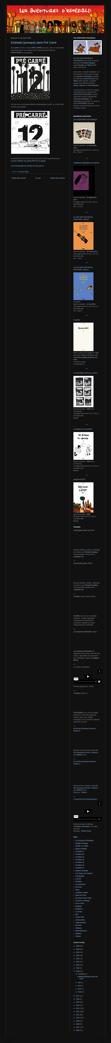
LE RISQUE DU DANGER (82, 429)
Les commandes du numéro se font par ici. (27, 166)
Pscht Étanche (93, 85)
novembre (81, 974)
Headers (78, 934)
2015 (78, 1002)
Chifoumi (78, 928)
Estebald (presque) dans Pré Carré (33, 42)
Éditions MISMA (81, 849)
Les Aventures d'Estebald (82, 632)
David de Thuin (80, 895)
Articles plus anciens (57, 178)
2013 (78, 1008)
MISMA (79, 755)
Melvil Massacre (81, 931)
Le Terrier (78, 912)
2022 (78, 959)
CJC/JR (78, 879)
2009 (78, 1021)
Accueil (38, 178)
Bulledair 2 (79, 909)
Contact (78, 936)
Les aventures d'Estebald (84, 840)
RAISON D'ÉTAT (89, 79)
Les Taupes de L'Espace (84, 873)
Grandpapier (79, 876)
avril (79, 986)
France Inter (79, 917)
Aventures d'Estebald (84, 76)
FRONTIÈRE (16, 53)
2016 (78, 999)
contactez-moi (78, 557)
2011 (78, 1015)
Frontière (76, 596)
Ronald (81, 65)
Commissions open (80, 563)
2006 (88, 409)
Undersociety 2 (80, 923)
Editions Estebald (81, 871)
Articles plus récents (19, 178)
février (80, 992)
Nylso (77, 890)
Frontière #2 (79, 854)
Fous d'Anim (79, 903)
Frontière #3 (79, 857)
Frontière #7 (79, 868)
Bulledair (78, 906)
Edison (83, 792)
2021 (78, 962)
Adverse (82, 85)
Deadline (78, 881)
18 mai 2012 (91, 304)
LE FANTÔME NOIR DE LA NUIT (85, 373)
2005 (88, 514)
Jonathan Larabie (81, 892)
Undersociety (80, 920)
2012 (78, 1012)
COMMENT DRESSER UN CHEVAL (86, 163)
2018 (78, 971)
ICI (82, 204)
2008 (78, 1024)
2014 (78, 1005)
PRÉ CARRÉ (36, 48)
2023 (78, 956)
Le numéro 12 (16, 48)
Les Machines (80, 884)
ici (83, 364)
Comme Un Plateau (82, 901)
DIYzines (78, 887)
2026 (78, 946)
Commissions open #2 (81, 530)
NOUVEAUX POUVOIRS (82, 94)
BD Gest (78, 925)
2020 (78, 965)
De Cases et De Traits (83, 898)
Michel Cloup (86, 831)
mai (79, 982)
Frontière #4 (79, 860)
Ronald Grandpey (89, 63)
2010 (78, 1018)
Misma (89, 65)
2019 (78, 968)
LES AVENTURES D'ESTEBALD (85, 120)
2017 (78, 996)
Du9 (76, 914)
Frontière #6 (79, 865)
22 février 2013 (92, 252)
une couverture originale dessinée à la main (85, 357)
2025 (78, 949)
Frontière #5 (79, 862)
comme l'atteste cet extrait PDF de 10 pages (28, 161)
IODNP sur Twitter (81, 846)
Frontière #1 (79, 851)
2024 (78, 952)
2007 (78, 1027)
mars (80, 989)
